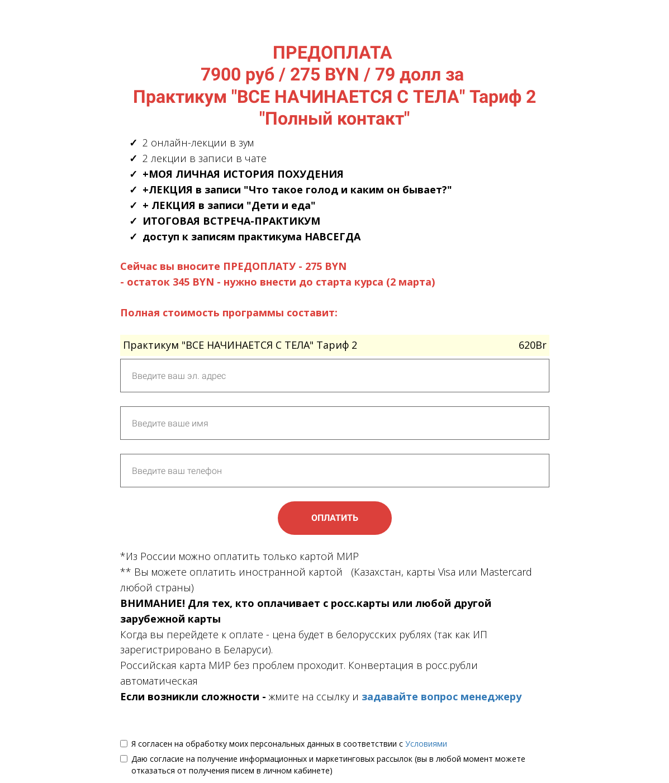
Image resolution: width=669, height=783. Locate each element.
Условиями (426, 743)
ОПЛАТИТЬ (334, 517)
